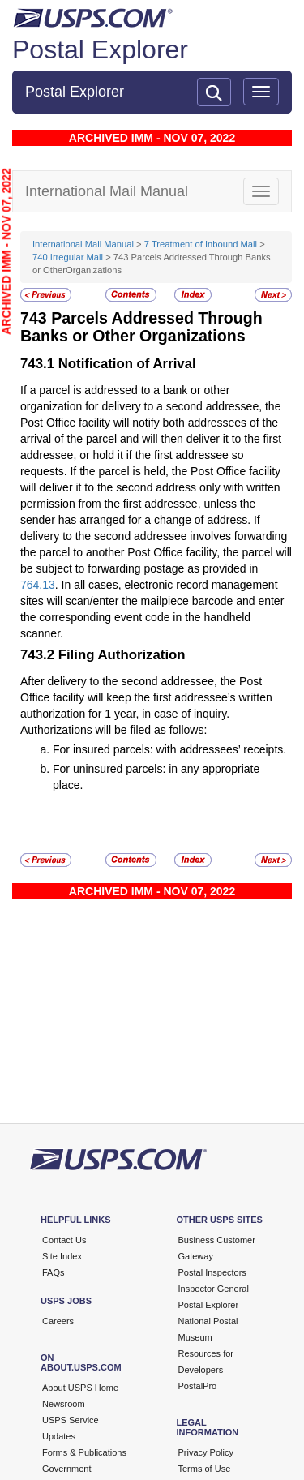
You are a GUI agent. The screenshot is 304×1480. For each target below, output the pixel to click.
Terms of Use (204, 1469)
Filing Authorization (122, 655)
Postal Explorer (100, 49)
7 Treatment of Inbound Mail (200, 244)
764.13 (37, 584)
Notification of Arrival (127, 363)
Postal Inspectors (212, 1272)
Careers (58, 1321)
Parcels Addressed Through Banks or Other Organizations (141, 327)
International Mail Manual (83, 244)
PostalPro (197, 1386)
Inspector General (213, 1288)
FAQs (53, 1272)
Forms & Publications (84, 1452)
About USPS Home (80, 1387)
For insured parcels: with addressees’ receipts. (169, 749)
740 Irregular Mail (67, 257)
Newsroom (63, 1404)
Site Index (62, 1256)
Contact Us (64, 1240)
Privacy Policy (205, 1452)
